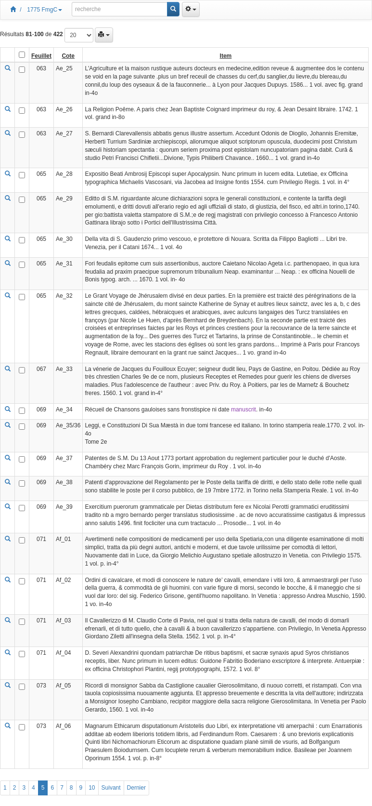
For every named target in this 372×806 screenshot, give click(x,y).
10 (92, 787)
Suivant (111, 787)
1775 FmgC (44, 9)
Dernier (136, 787)
